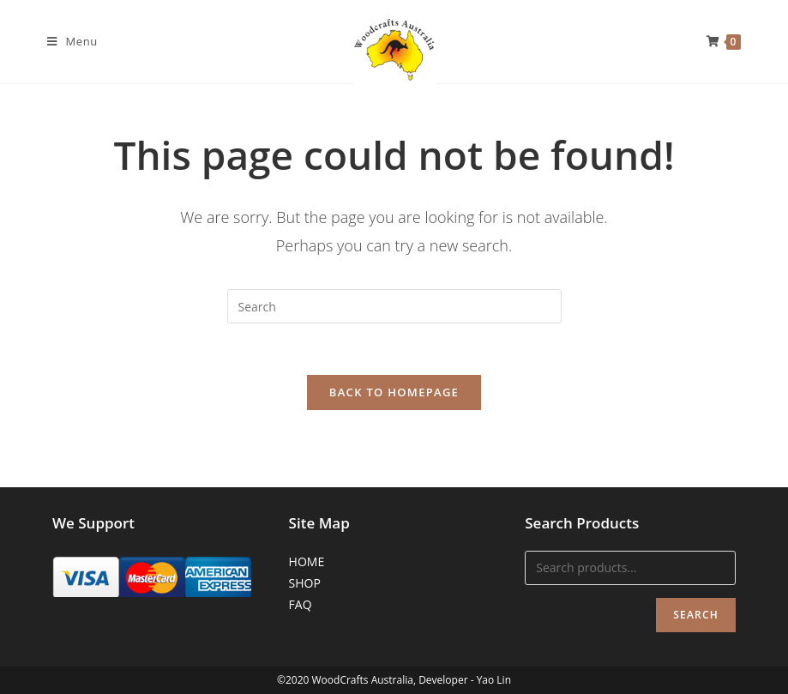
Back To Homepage (394, 392)
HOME (307, 561)
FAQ (300, 604)
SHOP (305, 583)
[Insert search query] (394, 306)
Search (696, 614)
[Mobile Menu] (72, 41)
